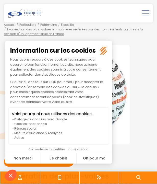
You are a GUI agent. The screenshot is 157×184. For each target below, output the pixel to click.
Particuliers (27, 24)
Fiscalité (67, 24)
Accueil (9, 24)
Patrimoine (48, 24)
